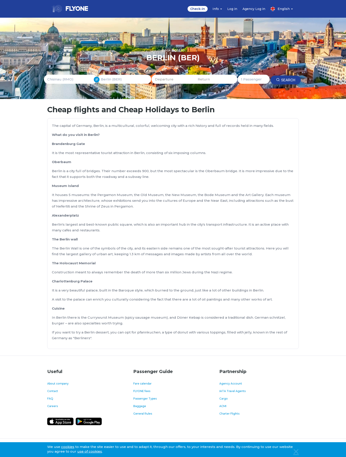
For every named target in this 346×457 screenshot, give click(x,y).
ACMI (222, 406)
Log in (232, 9)
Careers (52, 406)
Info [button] (217, 9)
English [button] (282, 9)
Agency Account (230, 383)
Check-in (197, 9)
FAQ (50, 398)
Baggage (139, 406)
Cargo (223, 398)
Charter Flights (229, 413)
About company (58, 383)
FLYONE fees (141, 391)
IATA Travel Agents (232, 391)
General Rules (142, 413)
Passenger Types (145, 398)
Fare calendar (142, 383)
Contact (52, 391)
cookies (67, 447)
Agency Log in (254, 9)
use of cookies (89, 451)
